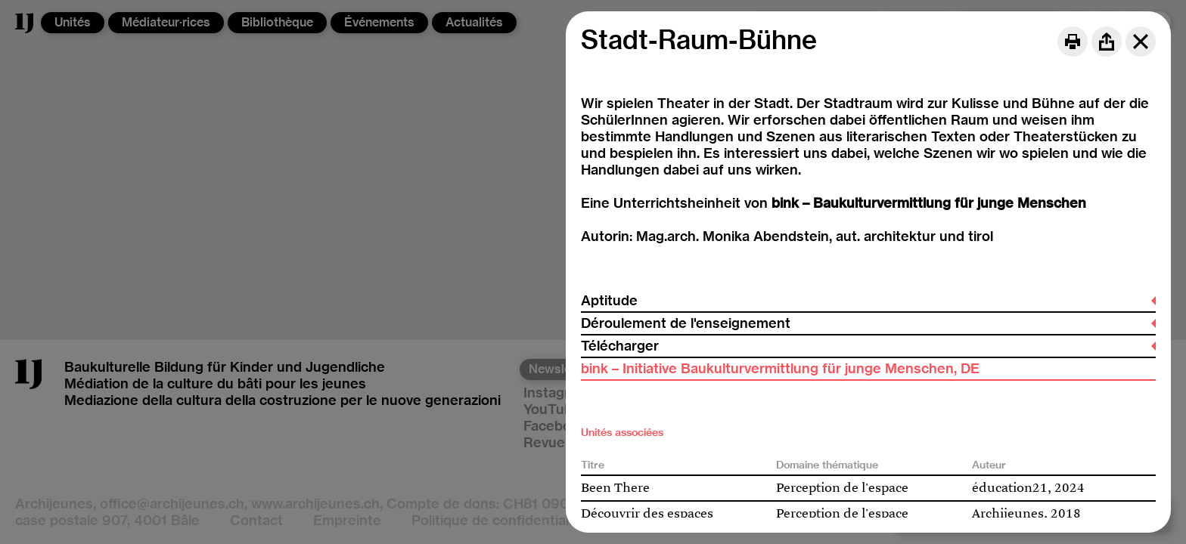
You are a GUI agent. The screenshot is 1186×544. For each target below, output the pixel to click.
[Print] (1072, 41)
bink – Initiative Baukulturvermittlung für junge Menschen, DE (780, 368)
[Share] (1106, 41)
